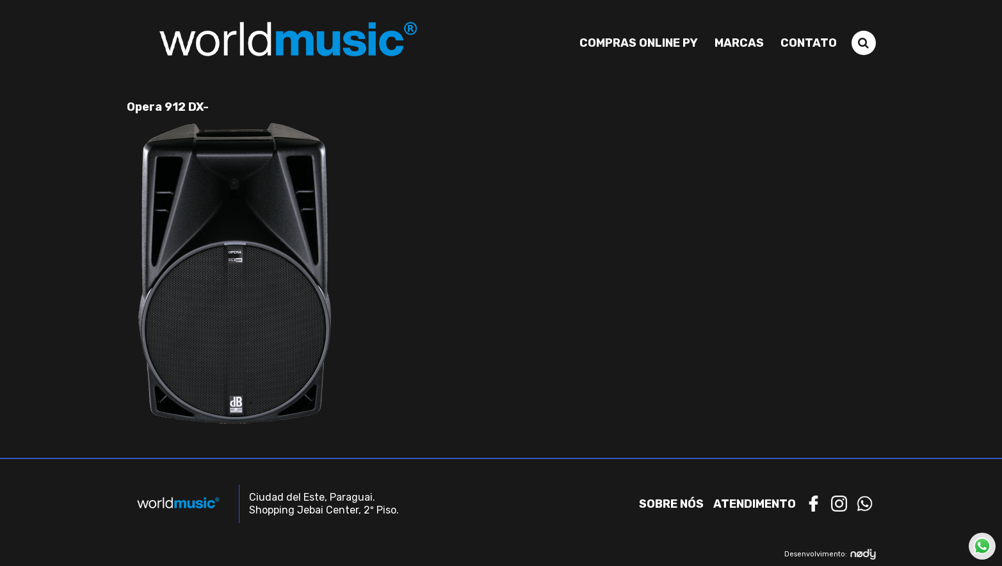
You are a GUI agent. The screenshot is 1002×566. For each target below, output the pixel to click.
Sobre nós (671, 504)
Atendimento (754, 504)
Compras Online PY (638, 43)
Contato (808, 43)
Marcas (739, 43)
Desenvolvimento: (830, 554)
